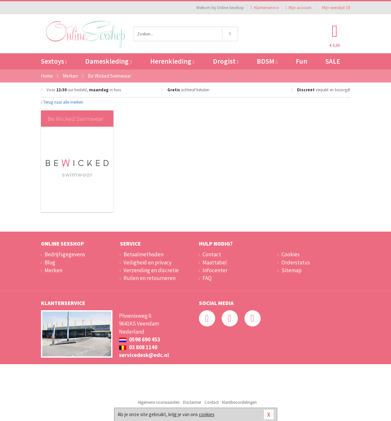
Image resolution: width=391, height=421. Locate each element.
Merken (53, 270)
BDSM (267, 61)
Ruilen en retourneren (150, 278)
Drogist (226, 61)
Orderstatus (295, 262)
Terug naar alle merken (62, 102)
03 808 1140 (138, 347)
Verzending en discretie (151, 270)
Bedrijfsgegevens (65, 254)
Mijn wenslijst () (334, 7)
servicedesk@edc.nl (144, 355)
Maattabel (214, 262)
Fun (301, 61)
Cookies (290, 254)
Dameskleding (108, 61)
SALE (332, 61)
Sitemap (291, 270)
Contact (211, 254)
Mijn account (298, 7)
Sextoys (54, 61)
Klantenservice (264, 7)
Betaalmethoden (143, 254)
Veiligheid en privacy (148, 262)
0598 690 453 (139, 339)
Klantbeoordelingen (239, 402)
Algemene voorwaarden (159, 402)
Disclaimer (192, 402)
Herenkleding (172, 61)
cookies (207, 414)
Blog (50, 262)
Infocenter (215, 270)
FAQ (207, 278)
